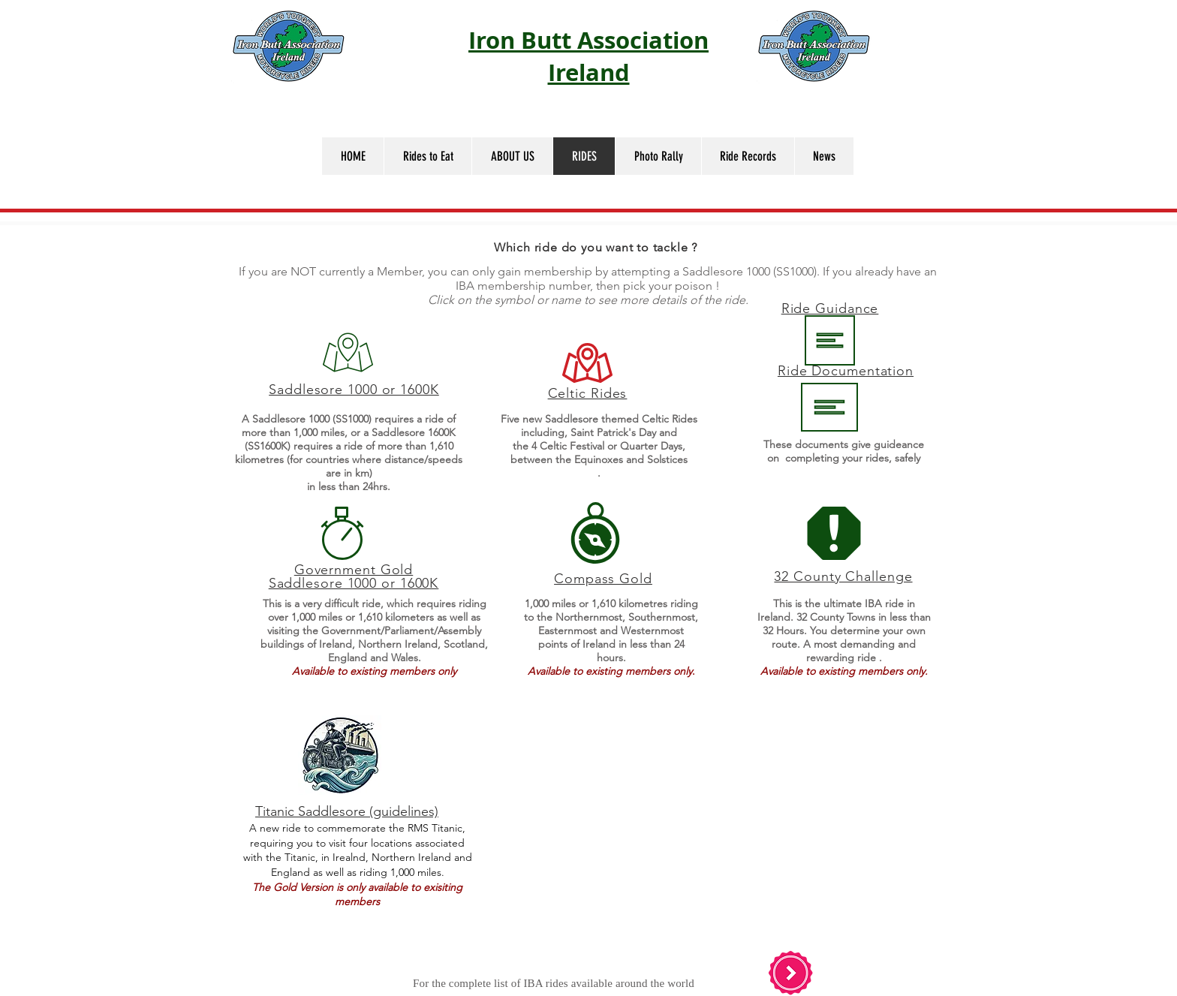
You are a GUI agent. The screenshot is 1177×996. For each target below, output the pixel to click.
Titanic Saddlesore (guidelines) (346, 811)
